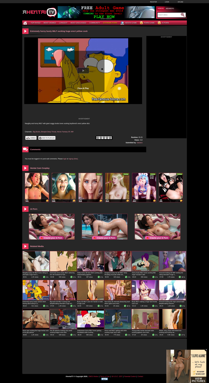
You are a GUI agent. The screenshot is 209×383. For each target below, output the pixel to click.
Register (153, 2)
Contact (140, 376)
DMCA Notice (93, 376)
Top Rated (36, 23)
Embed (31, 138)
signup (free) (73, 159)
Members (170, 8)
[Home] (25, 23)
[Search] (169, 14)
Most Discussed (78, 23)
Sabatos (139, 143)
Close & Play (83, 88)
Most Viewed (50, 23)
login (65, 159)
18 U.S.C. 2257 (116, 376)
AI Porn (163, 23)
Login (167, 2)
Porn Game (147, 23)
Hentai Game (128, 23)
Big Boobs (36, 132)
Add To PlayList (47, 138)
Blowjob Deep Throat (48, 132)
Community (94, 23)
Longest (63, 23)
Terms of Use (105, 376)
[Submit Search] (183, 15)
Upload (180, 2)
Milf (72, 132)
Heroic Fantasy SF (63, 132)
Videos (161, 8)
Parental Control (130, 376)
